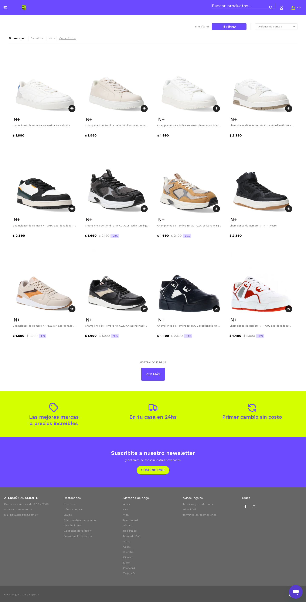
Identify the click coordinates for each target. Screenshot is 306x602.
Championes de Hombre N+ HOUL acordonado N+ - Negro (189, 325)
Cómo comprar (73, 509)
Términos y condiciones (198, 504)
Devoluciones (72, 525)
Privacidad (189, 509)
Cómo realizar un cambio (80, 520)
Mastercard (130, 520)
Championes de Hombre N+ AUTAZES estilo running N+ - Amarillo (189, 225)
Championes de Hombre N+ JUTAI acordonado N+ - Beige (261, 125)
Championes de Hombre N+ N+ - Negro (253, 225)
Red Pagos (130, 530)
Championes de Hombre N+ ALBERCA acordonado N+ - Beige (44, 325)
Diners (127, 557)
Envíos (68, 514)
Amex (126, 504)
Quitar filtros (67, 38)
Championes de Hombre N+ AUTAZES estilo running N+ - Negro (117, 225)
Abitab (127, 525)
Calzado (35, 38)
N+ (50, 38)
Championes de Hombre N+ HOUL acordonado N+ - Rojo (261, 325)
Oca (125, 509)
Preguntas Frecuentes (78, 536)
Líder (126, 562)
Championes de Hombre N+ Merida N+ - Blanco (41, 125)
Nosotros (70, 504)
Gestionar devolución (77, 530)
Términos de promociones (200, 514)
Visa (126, 514)
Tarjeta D (129, 573)
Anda (126, 541)
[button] (271, 7)
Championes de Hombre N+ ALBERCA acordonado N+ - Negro (117, 325)
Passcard (129, 567)
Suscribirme (153, 470)
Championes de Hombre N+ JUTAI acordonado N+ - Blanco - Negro (44, 225)
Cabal (126, 546)
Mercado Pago (132, 536)
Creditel (128, 552)
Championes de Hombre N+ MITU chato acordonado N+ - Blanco (189, 125)
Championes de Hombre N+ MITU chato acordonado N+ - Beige (117, 125)
